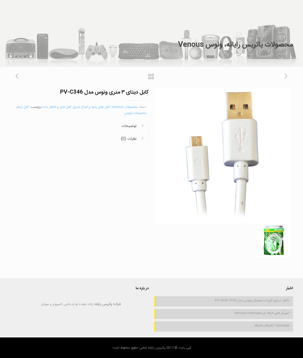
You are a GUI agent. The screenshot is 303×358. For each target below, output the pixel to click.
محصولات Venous (124, 107)
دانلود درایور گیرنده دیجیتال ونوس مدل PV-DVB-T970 (252, 300)
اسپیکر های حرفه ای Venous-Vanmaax (262, 313)
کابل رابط (23, 107)
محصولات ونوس (135, 113)
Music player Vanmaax (272, 325)
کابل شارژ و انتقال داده (56, 107)
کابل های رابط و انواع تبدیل (91, 107)
